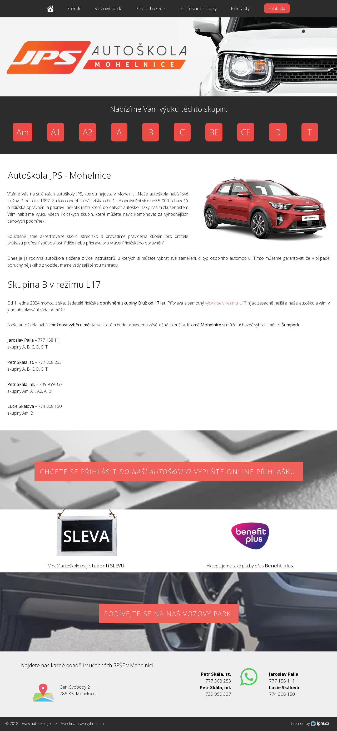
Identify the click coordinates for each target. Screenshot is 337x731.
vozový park (207, 613)
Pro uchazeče (150, 8)
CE (246, 132)
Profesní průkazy (198, 8)
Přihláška (276, 8)
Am (22, 132)
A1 (56, 132)
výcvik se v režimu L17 (225, 303)
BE (214, 132)
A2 (87, 132)
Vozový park (108, 8)
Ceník (74, 8)
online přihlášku (261, 471)
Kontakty (240, 8)
